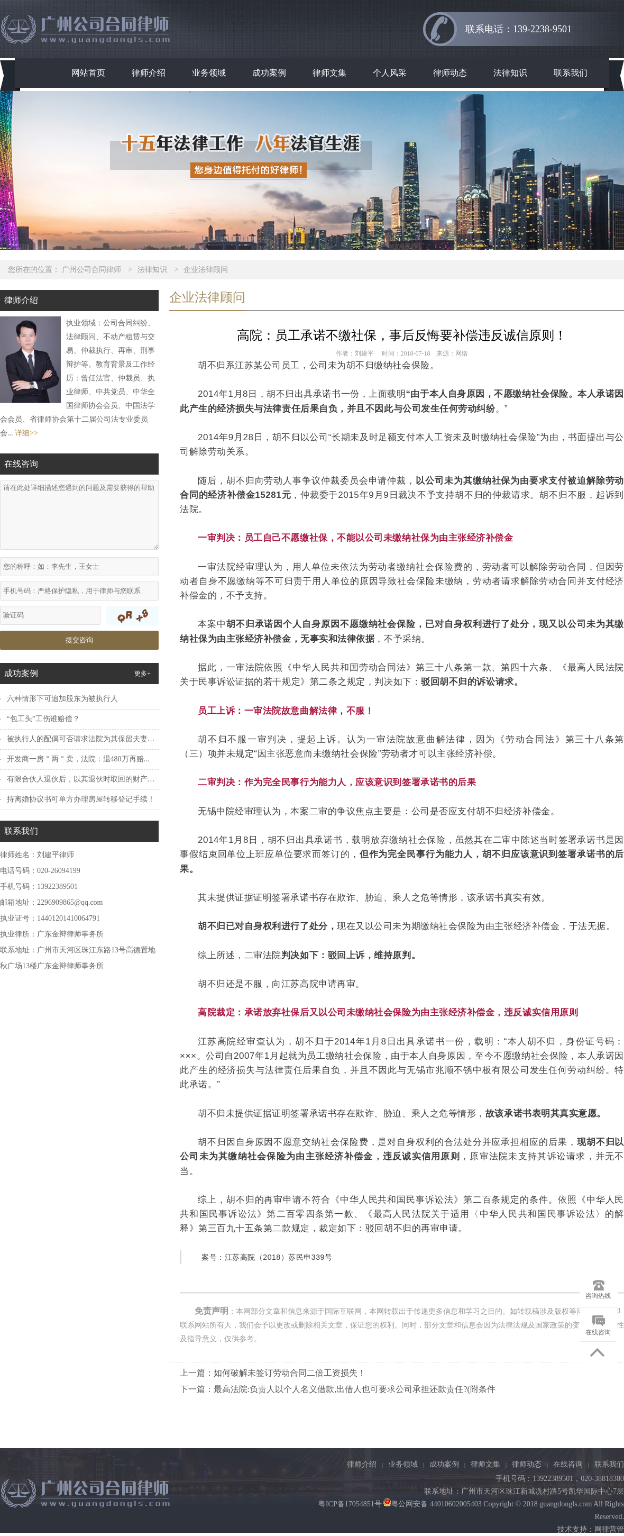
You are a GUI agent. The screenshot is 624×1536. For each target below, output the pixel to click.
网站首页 (88, 72)
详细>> (26, 433)
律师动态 (450, 72)
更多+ (142, 673)
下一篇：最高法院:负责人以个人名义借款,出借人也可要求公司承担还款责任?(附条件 (337, 1389)
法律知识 (510, 72)
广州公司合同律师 (91, 270)
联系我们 (571, 72)
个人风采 (390, 72)
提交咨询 (79, 640)
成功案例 (269, 72)
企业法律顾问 (205, 270)
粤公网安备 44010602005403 (432, 1504)
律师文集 (329, 72)
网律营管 (609, 1529)
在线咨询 (568, 1464)
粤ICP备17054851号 (350, 1504)
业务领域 (209, 72)
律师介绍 (149, 72)
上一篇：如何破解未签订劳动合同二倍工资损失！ (273, 1372)
